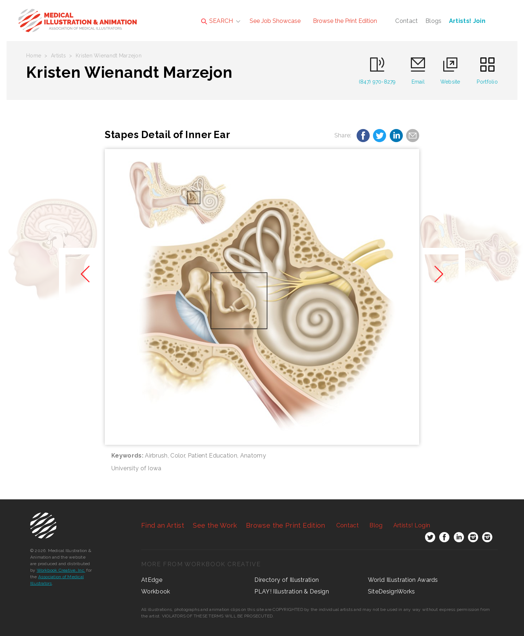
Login (411, 525)
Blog (375, 525)
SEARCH (217, 20)
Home (33, 56)
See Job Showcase (275, 20)
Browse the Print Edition (345, 20)
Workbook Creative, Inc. (61, 570)
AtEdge (151, 579)
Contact (406, 20)
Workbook (155, 591)
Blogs (433, 20)
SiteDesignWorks (391, 591)
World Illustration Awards (403, 579)
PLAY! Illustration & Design (291, 591)
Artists (58, 56)
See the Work (215, 525)
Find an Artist (162, 525)
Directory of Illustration (286, 579)
